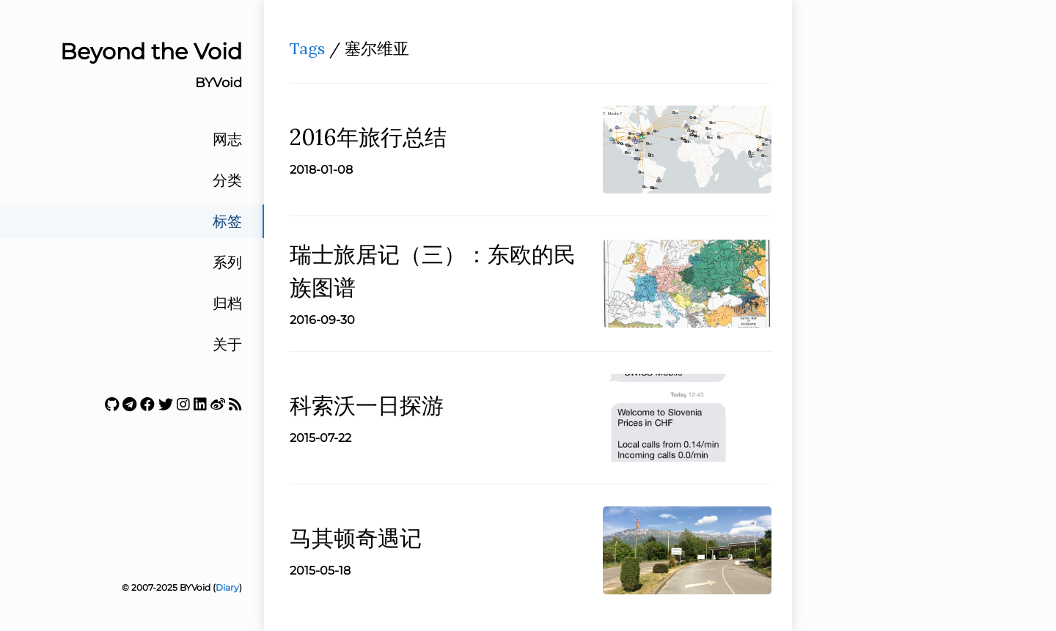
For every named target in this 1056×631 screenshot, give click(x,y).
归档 (227, 303)
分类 (227, 180)
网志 (227, 139)
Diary (227, 587)
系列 (227, 262)
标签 (227, 221)
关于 (227, 344)
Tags (307, 48)
